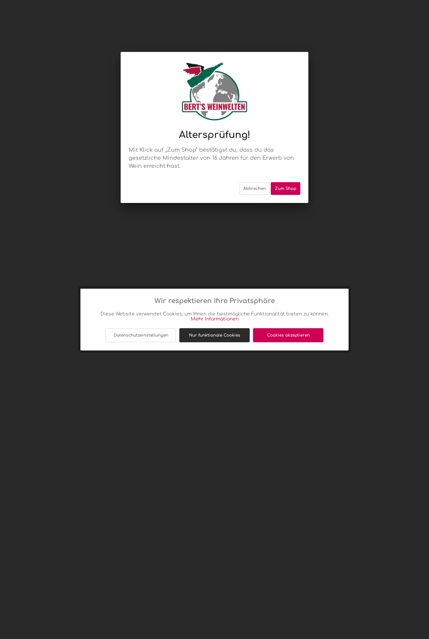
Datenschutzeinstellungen (141, 335)
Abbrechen (254, 182)
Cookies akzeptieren (288, 335)
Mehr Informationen (215, 319)
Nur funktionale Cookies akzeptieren (214, 337)
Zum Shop (285, 182)
